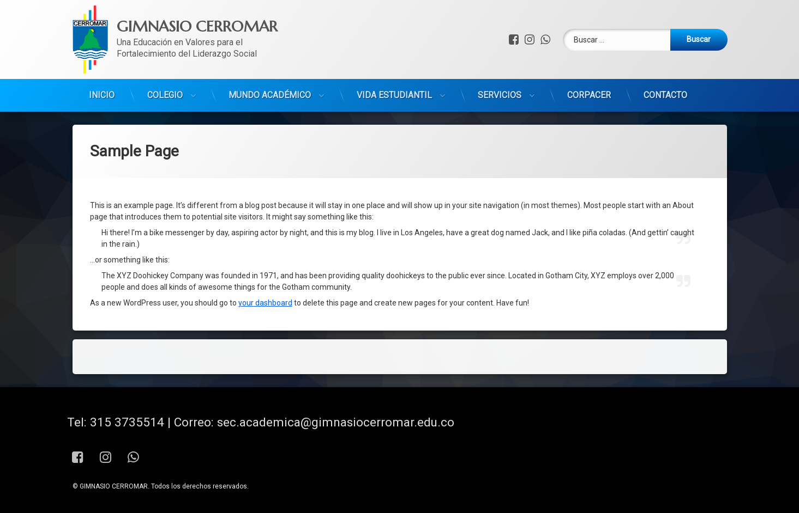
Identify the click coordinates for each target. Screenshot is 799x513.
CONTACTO (665, 57)
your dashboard (265, 232)
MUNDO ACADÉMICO (270, 57)
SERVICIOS (499, 57)
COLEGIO (165, 57)
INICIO (102, 57)
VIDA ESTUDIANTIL (394, 57)
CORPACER (589, 57)
